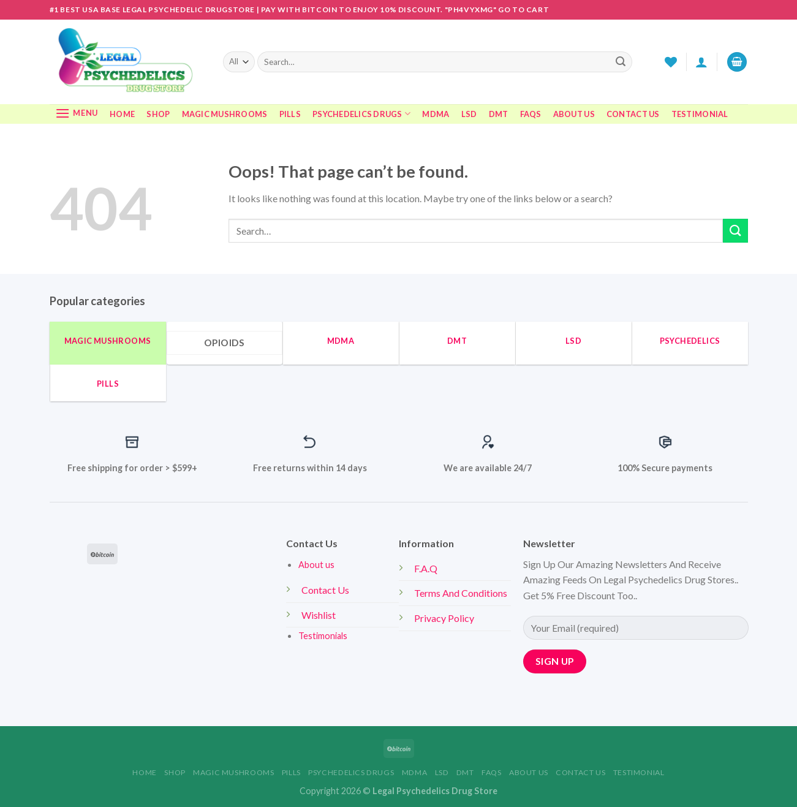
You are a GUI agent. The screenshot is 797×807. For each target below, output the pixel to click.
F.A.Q (425, 568)
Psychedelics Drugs (361, 113)
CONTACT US (633, 114)
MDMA (435, 114)
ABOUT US (574, 114)
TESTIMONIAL (699, 114)
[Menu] (77, 113)
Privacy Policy (445, 618)
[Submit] (620, 61)
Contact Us (325, 590)
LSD (469, 114)
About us (316, 564)
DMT (498, 114)
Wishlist (318, 615)
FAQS (531, 114)
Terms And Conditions (461, 593)
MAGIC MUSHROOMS (225, 114)
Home (122, 114)
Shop (158, 114)
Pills (290, 114)
